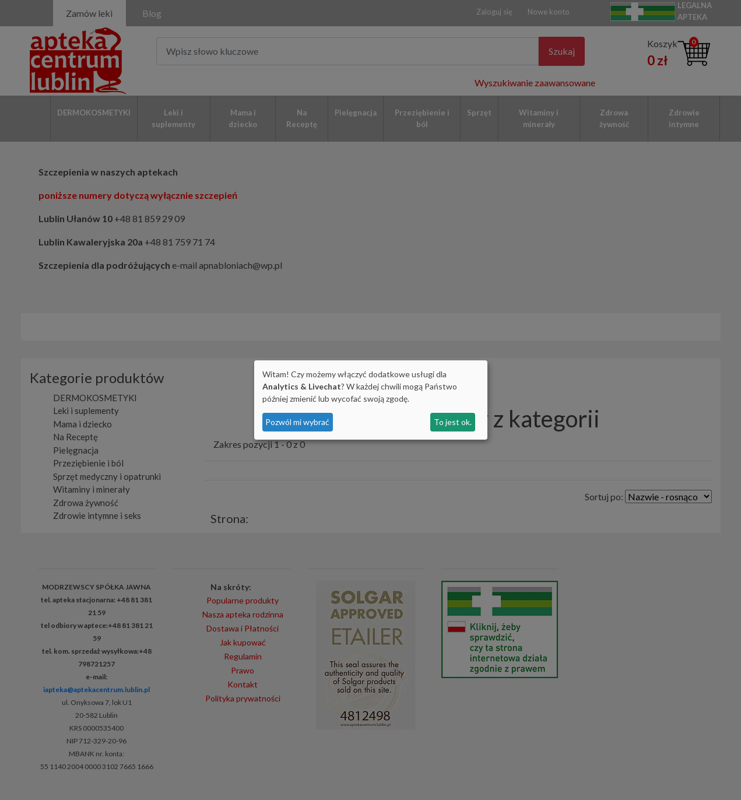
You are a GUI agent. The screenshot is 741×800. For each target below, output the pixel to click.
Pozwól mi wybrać (297, 422)
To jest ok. (453, 422)
